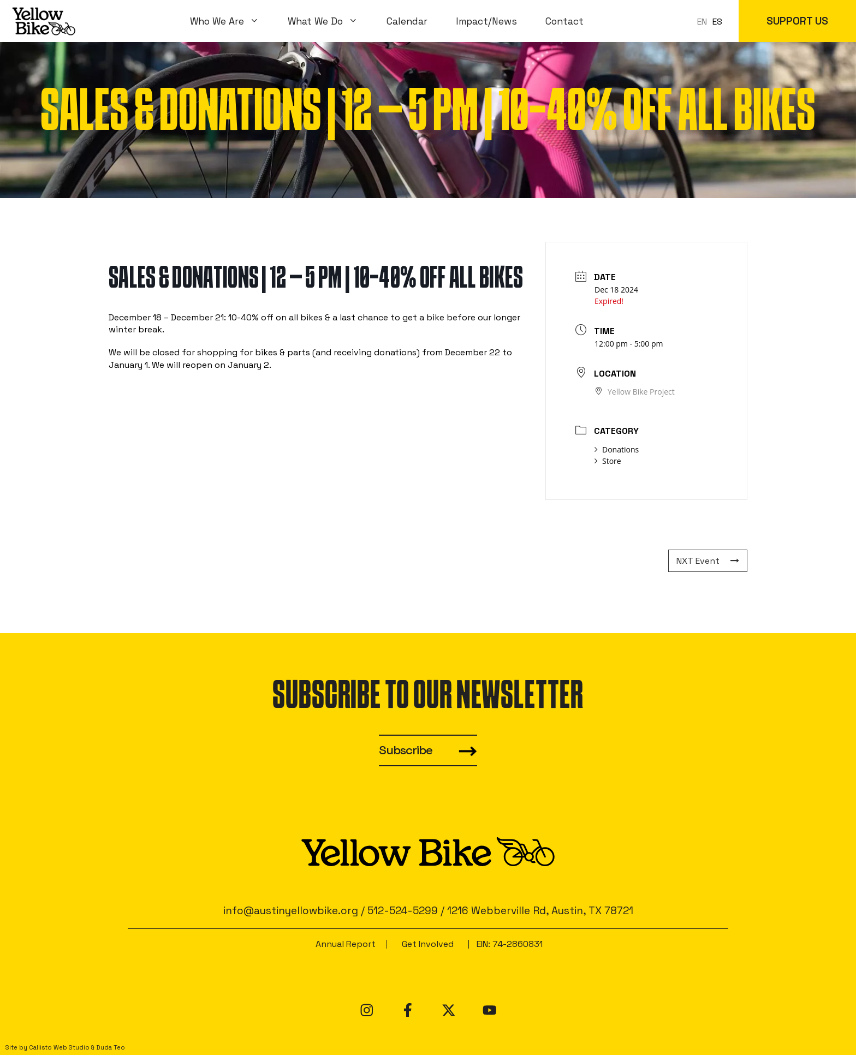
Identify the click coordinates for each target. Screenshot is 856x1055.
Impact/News (486, 21)
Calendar (407, 21)
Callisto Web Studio (59, 1047)
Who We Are (232, 21)
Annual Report (346, 944)
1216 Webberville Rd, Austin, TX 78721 (540, 910)
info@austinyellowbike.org (290, 910)
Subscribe (405, 750)
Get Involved (428, 944)
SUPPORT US (797, 21)
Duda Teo (110, 1047)
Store (608, 461)
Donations (617, 449)
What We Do (330, 21)
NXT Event (707, 561)
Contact (564, 21)
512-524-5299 (402, 910)
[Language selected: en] (712, 21)
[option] (717, 21)
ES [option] (717, 21)
